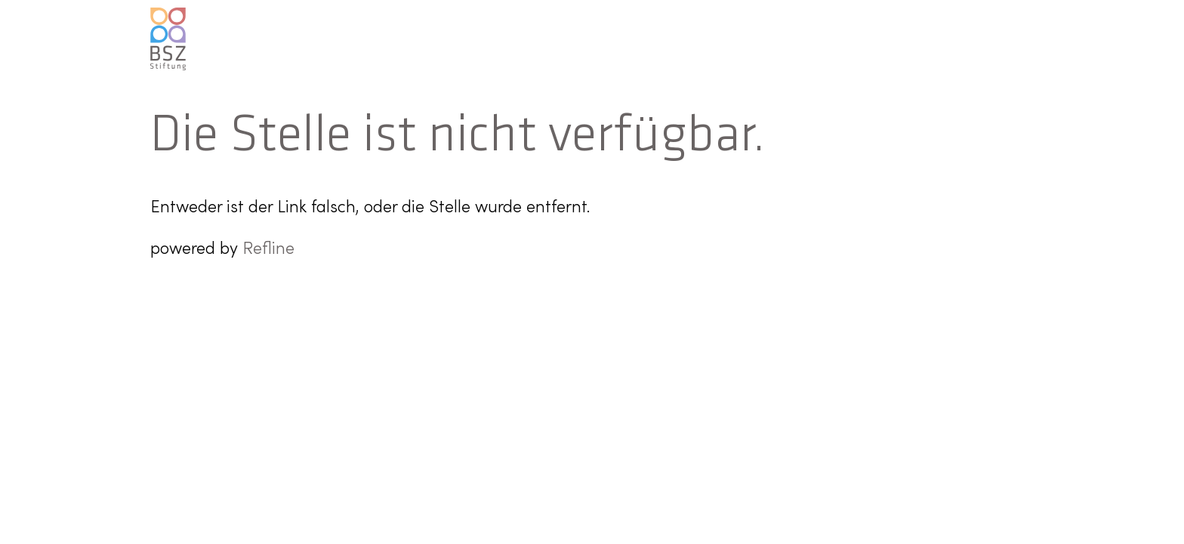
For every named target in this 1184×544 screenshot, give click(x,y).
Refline (268, 250)
